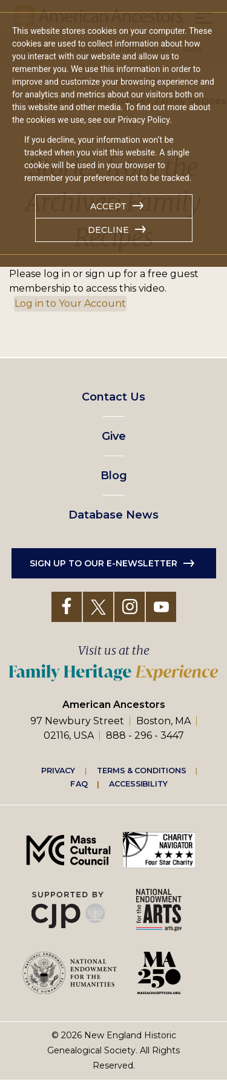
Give (114, 436)
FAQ (78, 783)
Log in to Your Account (70, 303)
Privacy (58, 770)
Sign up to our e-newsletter (103, 563)
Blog (113, 475)
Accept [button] (108, 206)
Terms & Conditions (141, 770)
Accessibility (138, 783)
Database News (113, 515)
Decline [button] (108, 229)
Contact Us (113, 397)
